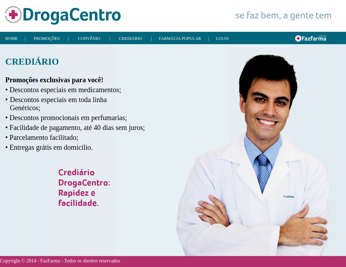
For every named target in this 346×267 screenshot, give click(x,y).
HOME (11, 38)
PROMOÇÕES (47, 38)
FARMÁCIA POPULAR (180, 38)
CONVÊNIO (89, 38)
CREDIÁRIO (130, 38)
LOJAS (222, 38)
